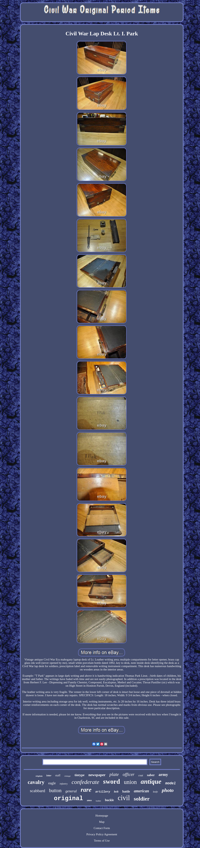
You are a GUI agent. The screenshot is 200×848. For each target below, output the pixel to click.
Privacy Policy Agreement (101, 834)
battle (126, 791)
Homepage (102, 815)
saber (151, 775)
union (130, 782)
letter (48, 775)
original (68, 798)
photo (168, 790)
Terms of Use (102, 840)
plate (114, 774)
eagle (52, 783)
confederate (85, 782)
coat (140, 775)
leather (98, 801)
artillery (102, 791)
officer (128, 774)
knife (155, 791)
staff (57, 775)
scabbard (37, 790)
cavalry (36, 782)
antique (151, 781)
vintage (67, 776)
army (163, 774)
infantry (64, 783)
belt (116, 791)
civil (124, 798)
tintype (80, 775)
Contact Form (102, 828)
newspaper (97, 775)
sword (111, 781)
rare (86, 789)
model (170, 783)
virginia (39, 776)
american (141, 791)
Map (101, 821)
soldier (142, 799)
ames (89, 800)
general (71, 791)
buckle (109, 800)
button (55, 790)
